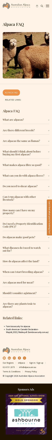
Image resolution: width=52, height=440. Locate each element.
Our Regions (8, 363)
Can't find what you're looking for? (49, 217)
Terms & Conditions (11, 371)
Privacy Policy (31, 371)
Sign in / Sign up (36, 363)
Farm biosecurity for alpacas (18, 326)
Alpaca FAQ (11, 92)
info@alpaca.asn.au (27, 367)
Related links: (13, 99)
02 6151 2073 (9, 367)
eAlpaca (21, 363)
